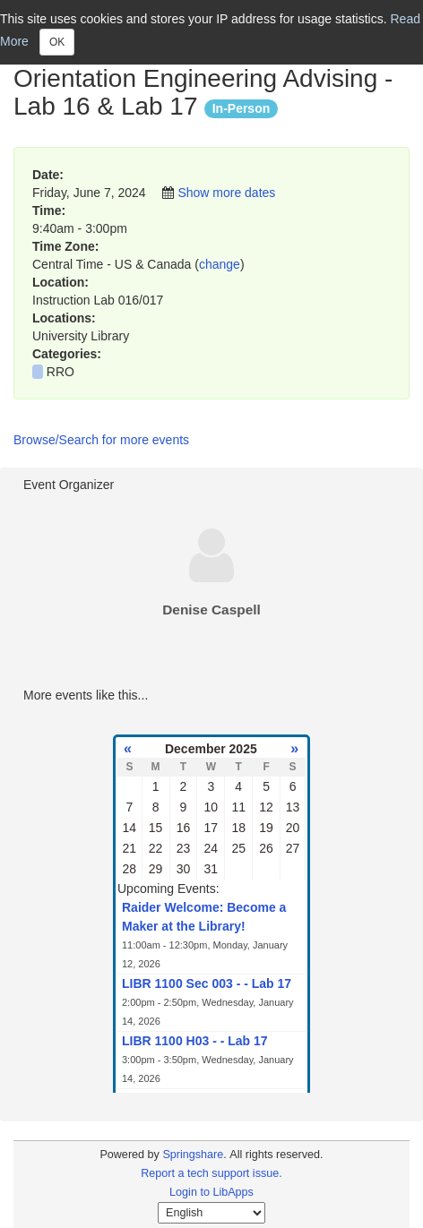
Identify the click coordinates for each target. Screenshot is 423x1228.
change (219, 264)
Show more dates (226, 192)
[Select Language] (211, 1213)
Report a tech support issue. (211, 1173)
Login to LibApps (211, 1192)
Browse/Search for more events (101, 440)
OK (57, 42)
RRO (60, 372)
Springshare (192, 1154)
